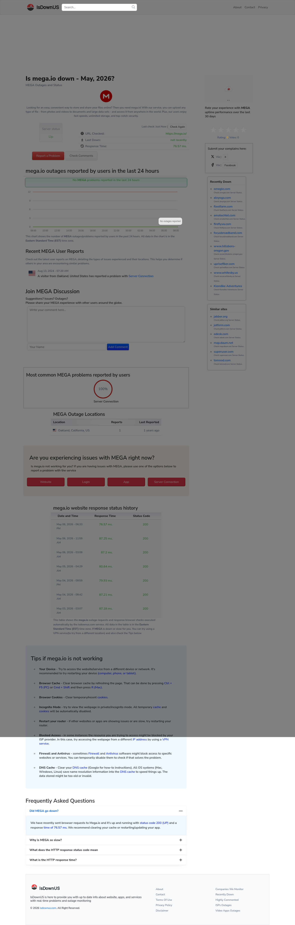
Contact (160, 894)
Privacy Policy (164, 905)
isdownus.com (48, 908)
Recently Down (225, 894)
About (159, 889)
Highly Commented (227, 900)
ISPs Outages (224, 905)
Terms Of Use (164, 900)
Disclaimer (162, 910)
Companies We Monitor (230, 889)
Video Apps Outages (228, 910)
